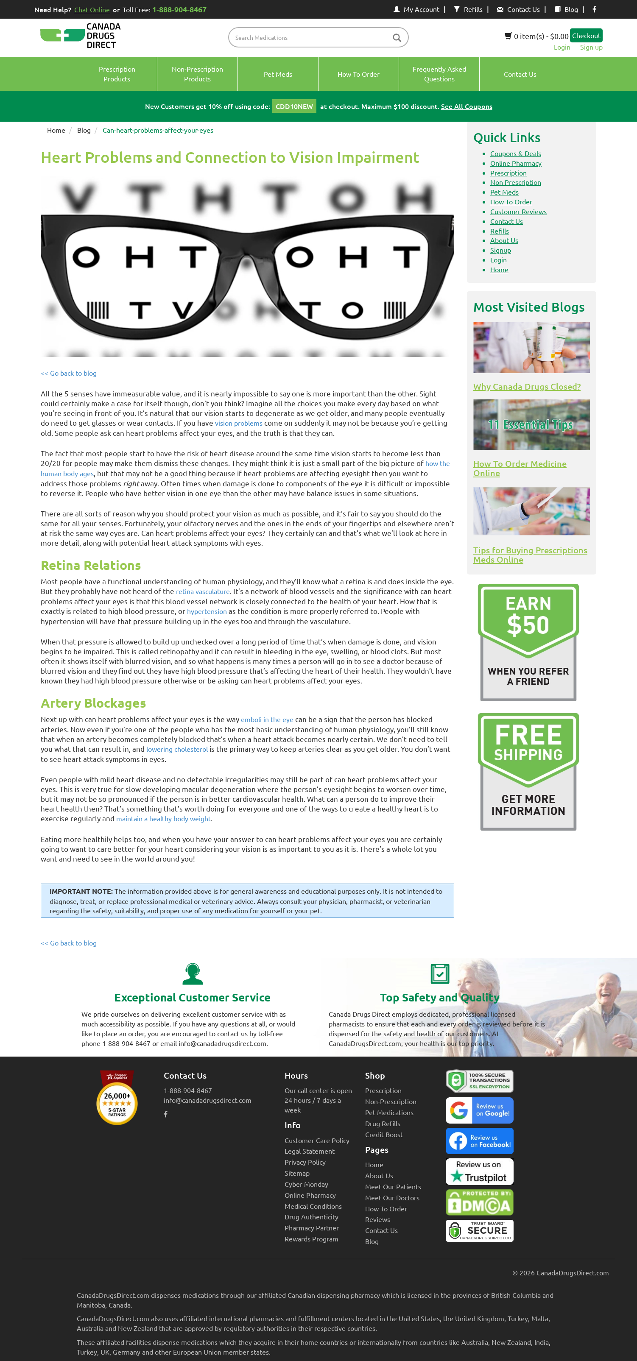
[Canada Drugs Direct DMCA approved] (480, 1204)
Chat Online (92, 9)
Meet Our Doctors (392, 1197)
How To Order (511, 201)
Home (56, 130)
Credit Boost (384, 1134)
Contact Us (518, 9)
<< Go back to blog (69, 372)
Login (562, 46)
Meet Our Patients (393, 1186)
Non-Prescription (390, 1101)
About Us (504, 240)
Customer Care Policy (317, 1140)
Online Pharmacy (516, 163)
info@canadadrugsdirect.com (207, 1100)
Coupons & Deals (515, 153)
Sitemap (297, 1173)
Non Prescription (515, 182)
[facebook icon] (594, 9)
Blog (566, 9)
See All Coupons (466, 106)
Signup (500, 249)
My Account (416, 9)
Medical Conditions (313, 1206)
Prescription (508, 172)
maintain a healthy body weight (163, 818)
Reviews (377, 1219)
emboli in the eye (267, 719)
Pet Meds (504, 191)
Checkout (586, 35)
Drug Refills (382, 1123)
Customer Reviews (518, 211)
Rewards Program (311, 1238)
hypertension (207, 611)
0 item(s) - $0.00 (537, 35)
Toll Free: (166, 9)
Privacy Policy (305, 1161)
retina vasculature (203, 591)
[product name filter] (320, 37)
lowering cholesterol (177, 749)
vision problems (239, 422)
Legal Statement (310, 1150)
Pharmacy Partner (312, 1227)
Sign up (591, 46)
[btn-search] (396, 38)
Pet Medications (389, 1112)
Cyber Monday (306, 1184)
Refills (468, 9)
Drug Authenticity (311, 1216)
